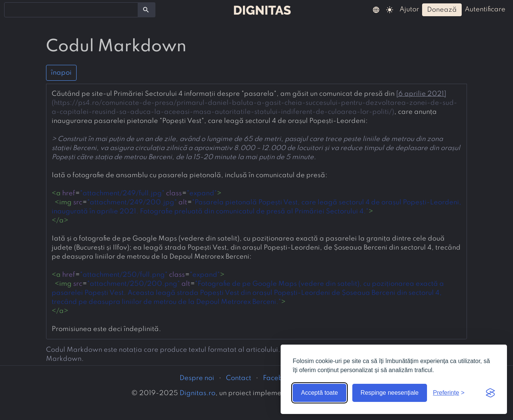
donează (442, 9)
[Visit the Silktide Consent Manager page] (490, 392)
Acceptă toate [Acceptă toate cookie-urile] (319, 392)
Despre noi (197, 378)
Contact (238, 378)
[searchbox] (11, 9)
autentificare (485, 9)
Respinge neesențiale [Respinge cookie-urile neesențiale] (390, 392)
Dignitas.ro (197, 393)
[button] (376, 9)
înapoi (61, 72)
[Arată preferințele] (449, 392)
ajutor (409, 9)
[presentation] (256, 211)
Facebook (279, 378)
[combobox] (71, 9)
